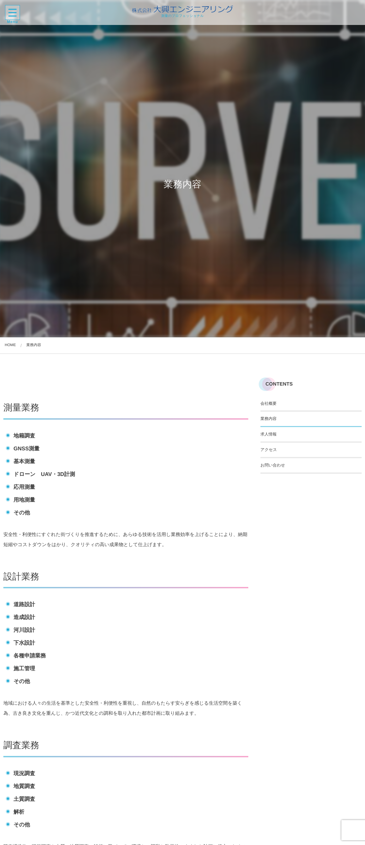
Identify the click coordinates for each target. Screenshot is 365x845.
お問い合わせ (272, 465)
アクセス (268, 449)
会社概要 (268, 403)
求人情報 (268, 434)
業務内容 (268, 418)
